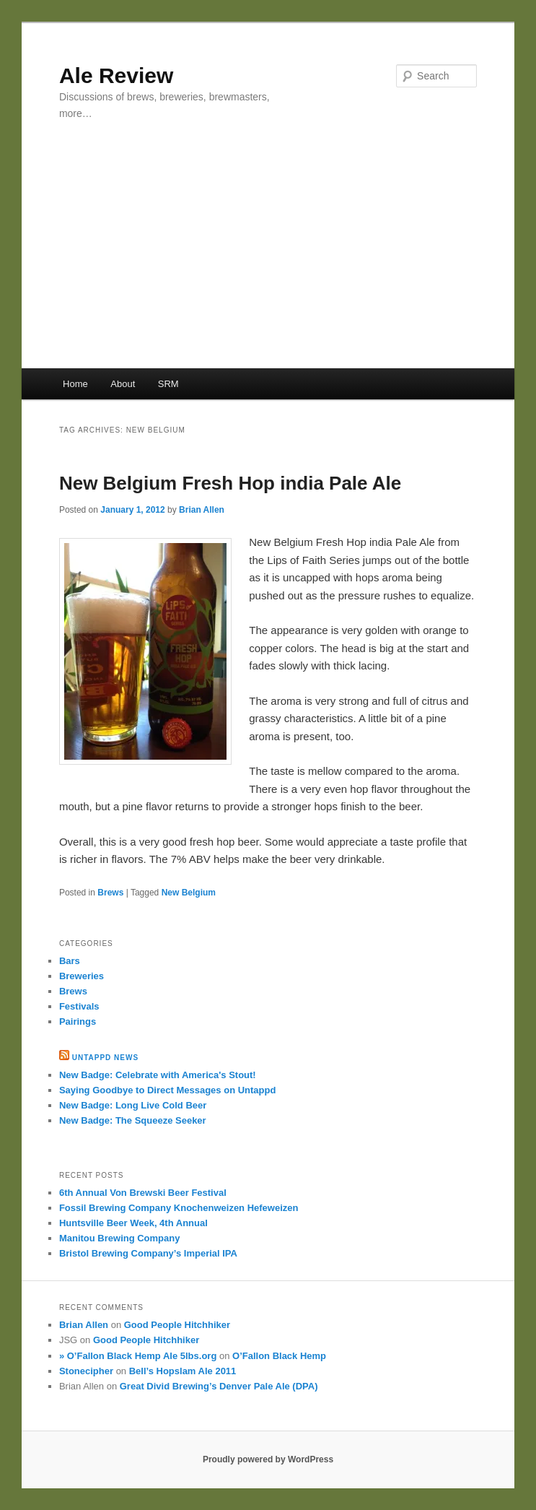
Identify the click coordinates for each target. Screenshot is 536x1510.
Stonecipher (86, 1371)
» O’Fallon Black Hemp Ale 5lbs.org (137, 1355)
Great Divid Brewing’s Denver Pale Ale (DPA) (219, 1386)
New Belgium (189, 893)
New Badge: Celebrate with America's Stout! (157, 1074)
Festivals (79, 1006)
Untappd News (105, 1058)
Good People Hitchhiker (177, 1324)
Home (75, 383)
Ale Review (116, 75)
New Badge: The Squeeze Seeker (132, 1120)
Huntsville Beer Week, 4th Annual (133, 1223)
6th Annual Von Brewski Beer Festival (143, 1192)
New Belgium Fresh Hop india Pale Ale (230, 483)
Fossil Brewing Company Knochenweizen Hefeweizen (179, 1207)
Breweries (81, 976)
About (122, 383)
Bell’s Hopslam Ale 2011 (183, 1371)
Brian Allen (201, 510)
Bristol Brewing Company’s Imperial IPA (148, 1253)
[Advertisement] (268, 260)
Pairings (77, 1021)
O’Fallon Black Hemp (279, 1355)
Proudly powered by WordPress (268, 1459)
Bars (69, 960)
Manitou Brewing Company (119, 1238)
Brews (110, 893)
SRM (168, 383)
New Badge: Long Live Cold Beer (132, 1105)
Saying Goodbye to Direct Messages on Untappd (167, 1090)
